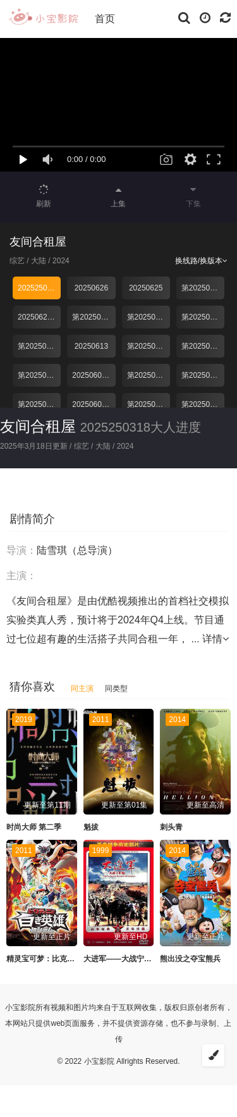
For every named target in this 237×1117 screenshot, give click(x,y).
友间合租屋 (38, 426)
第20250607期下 (148, 375)
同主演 (82, 688)
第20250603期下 (39, 404)
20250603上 (92, 404)
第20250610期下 (148, 346)
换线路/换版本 (201, 260)
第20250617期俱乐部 (39, 346)
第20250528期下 (202, 404)
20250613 (91, 346)
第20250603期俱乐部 (148, 404)
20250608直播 (93, 375)
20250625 (145, 288)
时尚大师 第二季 (33, 827)
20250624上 (38, 317)
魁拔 (91, 827)
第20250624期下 (202, 288)
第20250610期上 (202, 346)
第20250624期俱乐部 (93, 317)
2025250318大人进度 (39, 288)
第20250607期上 (202, 375)
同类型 (116, 688)
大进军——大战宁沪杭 (121, 958)
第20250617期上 (202, 317)
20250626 (91, 288)
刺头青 (171, 827)
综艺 (17, 260)
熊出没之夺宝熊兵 (190, 958)
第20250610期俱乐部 (39, 375)
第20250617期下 (148, 317)
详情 (215, 638)
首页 (105, 18)
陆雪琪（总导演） (77, 550)
